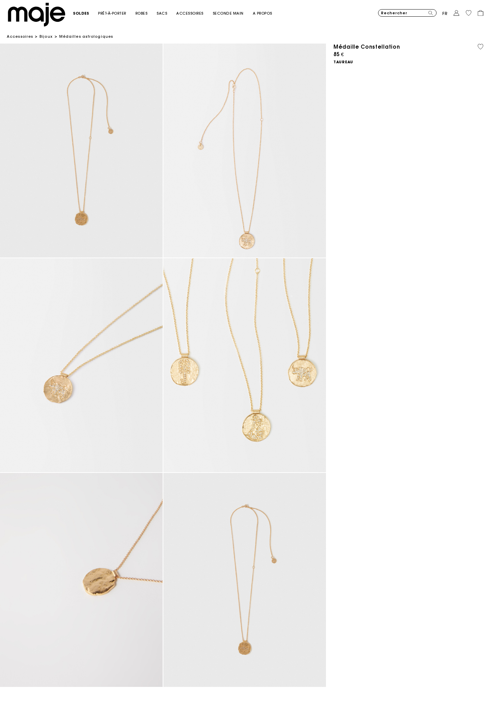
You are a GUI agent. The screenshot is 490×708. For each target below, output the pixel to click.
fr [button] (445, 13)
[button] (85, 13)
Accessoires (20, 36)
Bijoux (46, 36)
